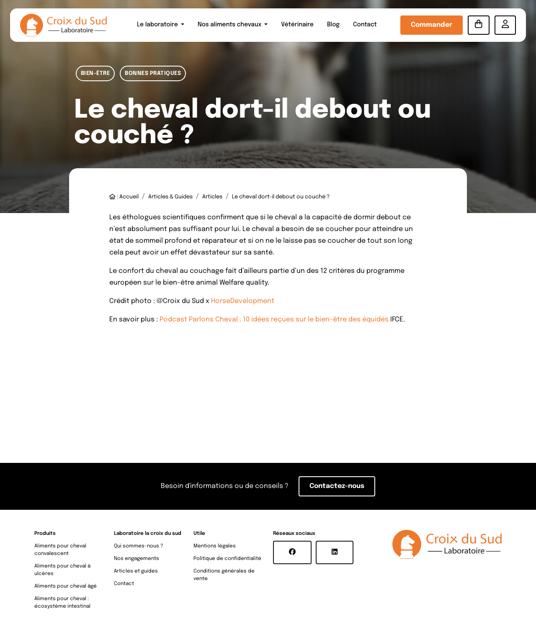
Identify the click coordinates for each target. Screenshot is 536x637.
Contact (365, 25)
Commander (431, 25)
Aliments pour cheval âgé (65, 586)
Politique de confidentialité (227, 558)
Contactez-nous (336, 486)
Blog (333, 25)
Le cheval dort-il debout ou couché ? (281, 197)
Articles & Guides (170, 197)
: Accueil (124, 197)
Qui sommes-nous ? (138, 546)
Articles (212, 197)
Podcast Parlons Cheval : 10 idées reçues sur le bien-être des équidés (274, 319)
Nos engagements (136, 558)
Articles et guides (136, 571)
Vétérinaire (297, 25)
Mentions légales (214, 546)
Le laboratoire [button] (158, 25)
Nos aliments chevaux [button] (230, 25)
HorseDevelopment (242, 301)
